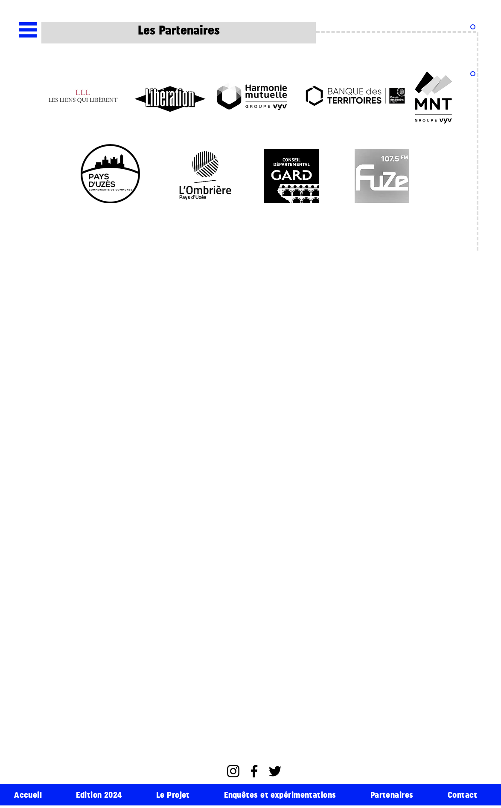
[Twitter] (275, 771)
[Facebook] (254, 771)
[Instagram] (233, 771)
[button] (28, 30)
